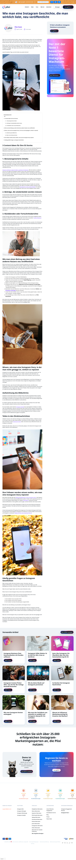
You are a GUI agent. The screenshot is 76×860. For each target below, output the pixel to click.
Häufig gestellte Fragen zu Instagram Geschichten (14, 140)
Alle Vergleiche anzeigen (37, 833)
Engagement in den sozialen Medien (28, 187)
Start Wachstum (55, 75)
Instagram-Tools (65, 812)
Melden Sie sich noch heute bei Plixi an (23, 513)
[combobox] (3, 859)
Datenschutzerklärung (44, 841)
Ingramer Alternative (36, 813)
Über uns (43, 7)
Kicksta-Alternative (36, 821)
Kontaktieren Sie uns (51, 812)
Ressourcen (49, 7)
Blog (48, 814)
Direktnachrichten (17, 421)
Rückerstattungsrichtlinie (55, 841)
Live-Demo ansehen (26, 771)
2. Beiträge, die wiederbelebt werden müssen (14, 123)
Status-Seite (49, 819)
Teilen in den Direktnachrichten (11, 135)
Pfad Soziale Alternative (37, 815)
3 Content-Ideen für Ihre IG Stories (11, 118)
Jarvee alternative (36, 823)
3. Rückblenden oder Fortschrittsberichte (13, 125)
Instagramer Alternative (37, 825)
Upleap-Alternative (36, 817)
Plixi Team (18, 27)
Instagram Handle (20, 407)
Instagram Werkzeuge (22, 813)
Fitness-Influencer (37, 218)
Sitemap (32, 843)
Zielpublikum (26, 500)
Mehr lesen (8, 660)
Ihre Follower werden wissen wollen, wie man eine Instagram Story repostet (19, 137)
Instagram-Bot (20, 809)
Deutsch (2, 858)
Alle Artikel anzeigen (67, 632)
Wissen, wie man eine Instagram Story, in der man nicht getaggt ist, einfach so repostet (21, 130)
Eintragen (57, 7)
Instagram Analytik (21, 815)
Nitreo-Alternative (36, 811)
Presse (48, 816)
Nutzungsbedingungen (34, 841)
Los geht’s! (68, 7)
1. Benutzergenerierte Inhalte (11, 120)
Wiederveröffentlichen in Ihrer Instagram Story (26, 497)
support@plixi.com (7, 809)
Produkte (27, 7)
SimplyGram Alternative (37, 809)
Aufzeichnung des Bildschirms (11, 132)
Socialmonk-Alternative (37, 819)
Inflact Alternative (36, 827)
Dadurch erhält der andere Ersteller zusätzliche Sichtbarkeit (15, 170)
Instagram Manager (21, 811)
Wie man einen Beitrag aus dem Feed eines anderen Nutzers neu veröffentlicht (20, 128)
